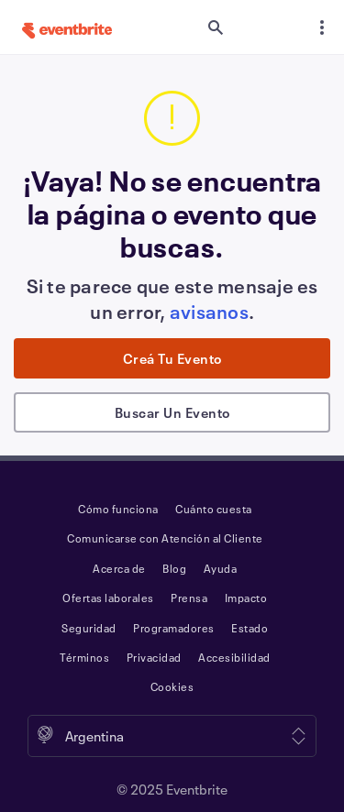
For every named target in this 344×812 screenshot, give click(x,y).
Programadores (174, 627)
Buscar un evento (172, 412)
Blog (174, 568)
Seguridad (89, 627)
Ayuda (221, 568)
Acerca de (119, 568)
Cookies (172, 686)
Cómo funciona (118, 508)
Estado (249, 627)
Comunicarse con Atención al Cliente (165, 538)
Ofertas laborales (108, 597)
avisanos (209, 311)
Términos (84, 657)
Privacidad (154, 657)
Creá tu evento (172, 358)
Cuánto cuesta (213, 508)
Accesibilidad (234, 657)
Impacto (246, 597)
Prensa (189, 597)
